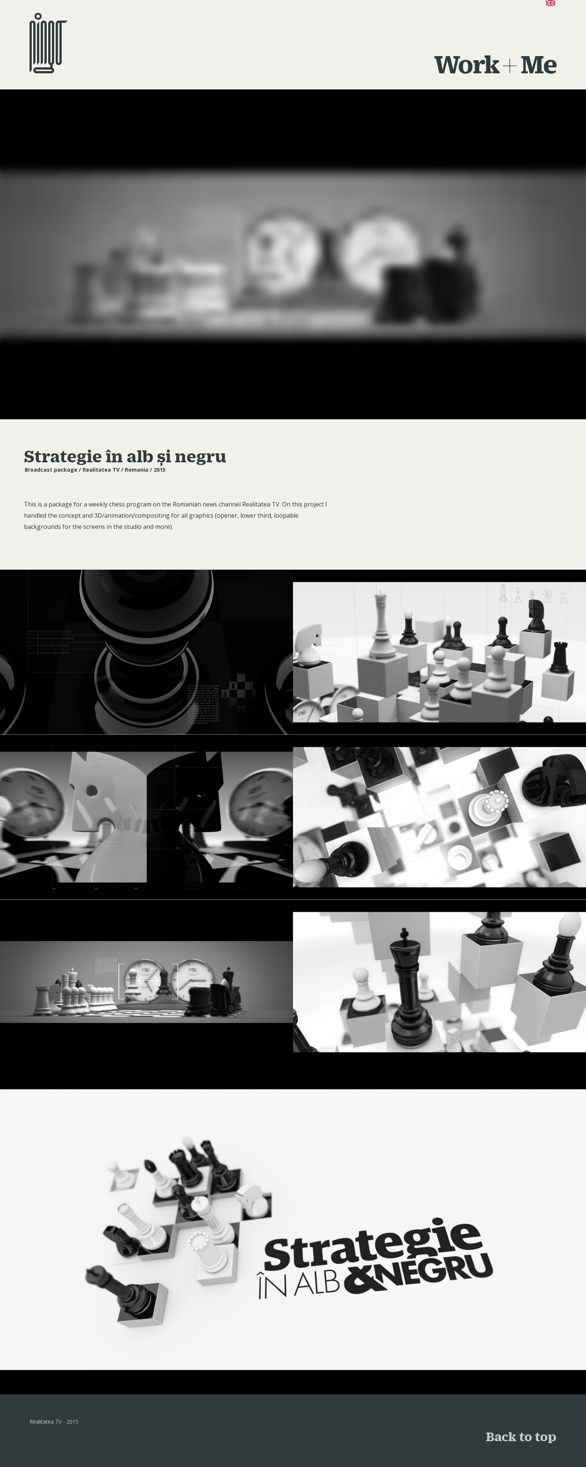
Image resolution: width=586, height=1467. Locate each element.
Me (538, 63)
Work (466, 63)
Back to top (521, 1436)
